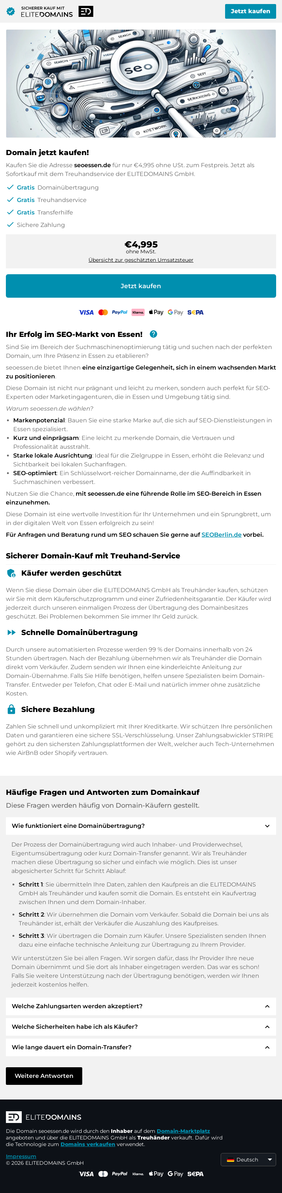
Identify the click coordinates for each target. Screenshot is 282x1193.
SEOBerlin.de (222, 534)
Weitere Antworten (44, 1075)
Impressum (21, 1156)
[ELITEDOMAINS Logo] (116, 1117)
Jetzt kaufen (250, 11)
